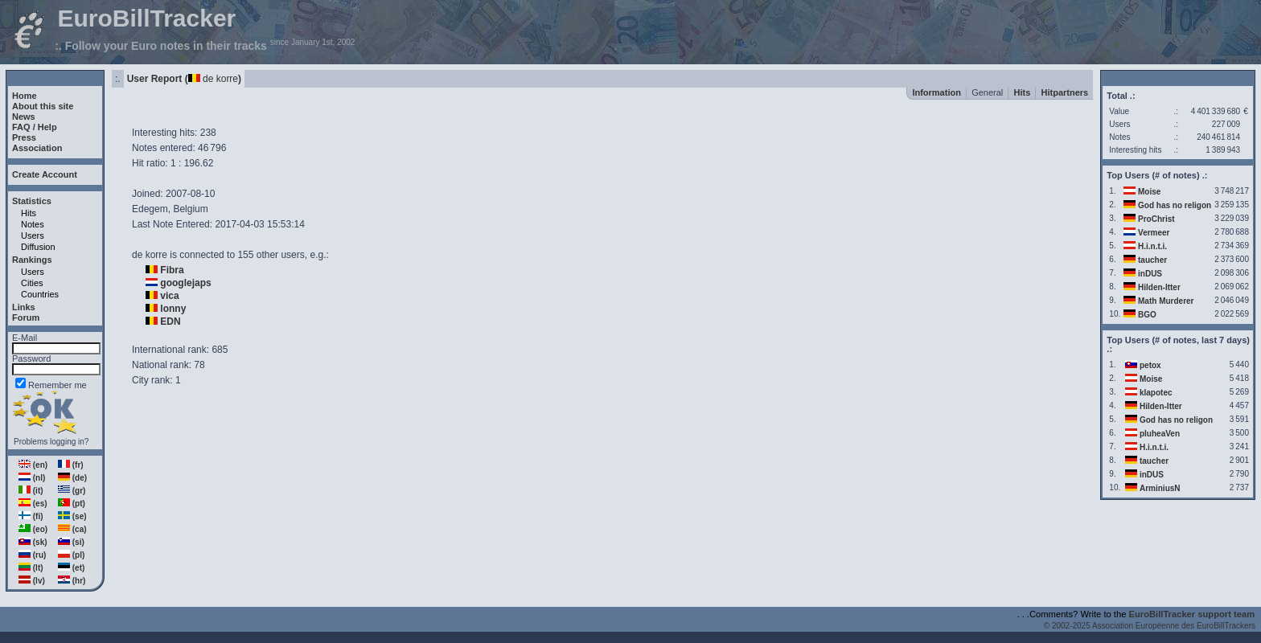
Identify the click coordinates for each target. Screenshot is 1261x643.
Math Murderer (1165, 301)
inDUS (1150, 273)
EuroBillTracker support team (1192, 614)
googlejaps (185, 283)
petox (1150, 365)
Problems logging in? (51, 441)
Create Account (44, 174)
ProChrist (1156, 219)
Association (37, 148)
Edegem (150, 209)
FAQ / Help (34, 127)
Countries (40, 294)
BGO (1147, 314)
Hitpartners (1065, 92)
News (23, 116)
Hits (28, 213)
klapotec (1156, 392)
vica (169, 295)
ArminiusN (1160, 488)
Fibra (171, 270)
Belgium (190, 209)
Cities (32, 283)
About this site (42, 106)
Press (24, 137)
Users (32, 235)
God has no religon (1174, 205)
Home (24, 95)
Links (23, 307)
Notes (32, 224)
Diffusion (38, 247)
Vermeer (1153, 232)
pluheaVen (1160, 433)
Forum (25, 317)
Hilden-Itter (1159, 287)
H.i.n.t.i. (1152, 246)
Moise (1149, 191)
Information (936, 92)
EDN (170, 321)
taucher (1152, 260)
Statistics (31, 201)
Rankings (32, 259)
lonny (173, 308)
